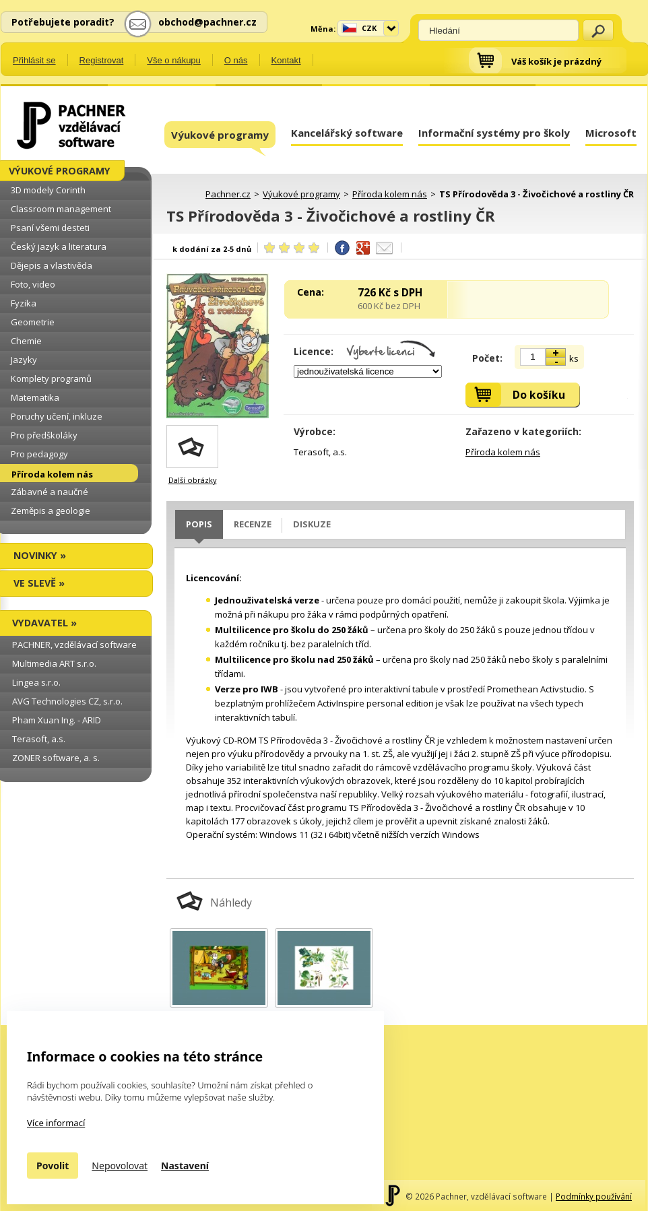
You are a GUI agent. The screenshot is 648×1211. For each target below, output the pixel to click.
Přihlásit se (34, 60)
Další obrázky (192, 480)
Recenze (252, 524)
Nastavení (185, 1165)
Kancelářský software (347, 132)
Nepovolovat (120, 1165)
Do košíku (539, 394)
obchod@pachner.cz (207, 21)
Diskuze (312, 524)
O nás (236, 60)
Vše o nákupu (174, 60)
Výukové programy (220, 138)
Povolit (52, 1165)
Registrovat (101, 60)
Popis (199, 524)
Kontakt (286, 60)
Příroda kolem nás (502, 452)
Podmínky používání (594, 1196)
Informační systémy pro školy (494, 132)
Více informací (56, 1123)
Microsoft (611, 132)
